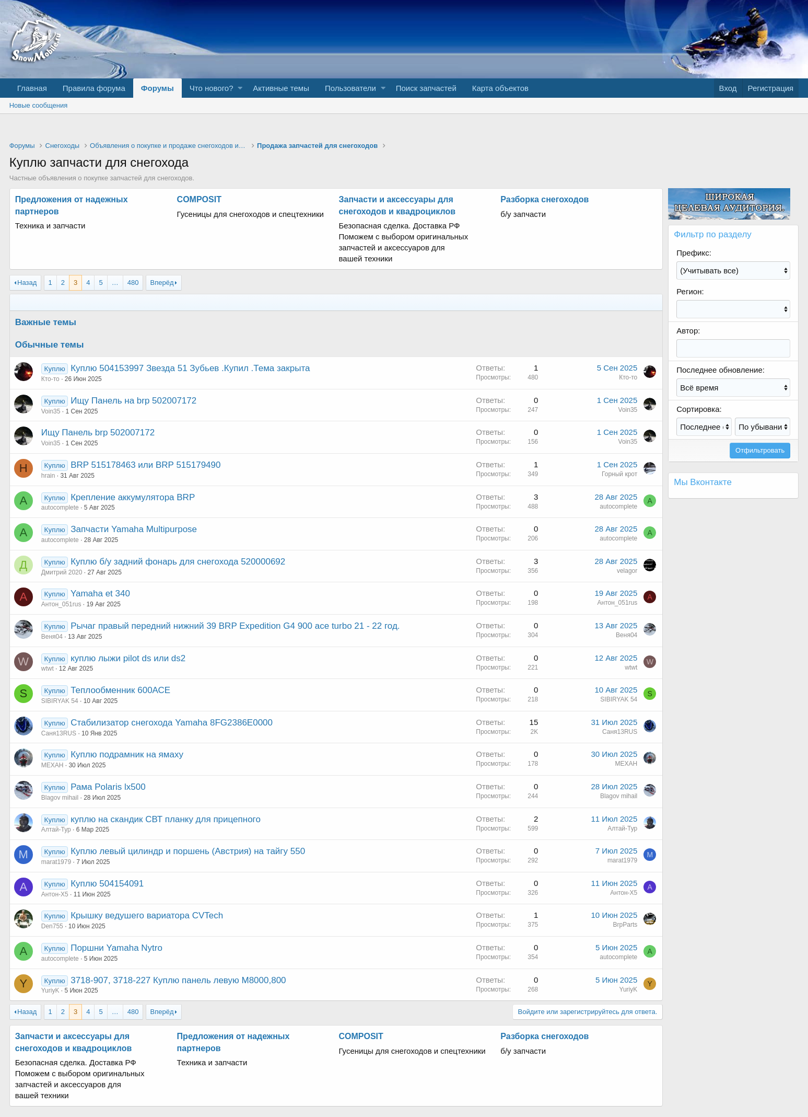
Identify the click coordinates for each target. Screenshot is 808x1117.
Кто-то (50, 379)
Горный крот (619, 474)
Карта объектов (500, 88)
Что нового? (211, 88)
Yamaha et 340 (100, 593)
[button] (240, 88)
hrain (48, 475)
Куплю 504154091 (107, 884)
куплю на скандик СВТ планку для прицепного (166, 819)
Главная (32, 88)
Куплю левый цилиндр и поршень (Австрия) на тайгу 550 (188, 851)
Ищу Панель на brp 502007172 (133, 401)
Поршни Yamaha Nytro (116, 948)
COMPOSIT (199, 199)
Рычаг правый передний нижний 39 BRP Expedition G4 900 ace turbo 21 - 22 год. (235, 626)
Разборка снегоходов (544, 199)
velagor (627, 570)
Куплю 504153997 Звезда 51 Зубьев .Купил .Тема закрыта (190, 368)
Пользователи (350, 88)
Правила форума (94, 88)
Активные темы (281, 88)
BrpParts (625, 924)
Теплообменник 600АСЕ (120, 690)
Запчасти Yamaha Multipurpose (134, 529)
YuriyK (50, 990)
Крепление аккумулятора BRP (133, 497)
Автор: (688, 330)
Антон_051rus (61, 604)
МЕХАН (52, 765)
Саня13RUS (58, 733)
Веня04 (52, 636)
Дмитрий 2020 (62, 572)
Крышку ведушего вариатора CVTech (147, 915)
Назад (27, 282)
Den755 (52, 926)
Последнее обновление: (720, 369)
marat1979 (56, 862)
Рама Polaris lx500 (108, 787)
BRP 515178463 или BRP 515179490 (145, 465)
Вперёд (162, 282)
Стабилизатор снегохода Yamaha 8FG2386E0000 (172, 723)
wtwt (47, 668)
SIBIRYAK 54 (59, 701)
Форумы (157, 88)
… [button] (115, 282)
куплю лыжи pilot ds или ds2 (128, 658)
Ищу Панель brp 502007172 (98, 432)
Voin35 (51, 411)
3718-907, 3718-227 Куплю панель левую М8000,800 (178, 980)
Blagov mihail (59, 797)
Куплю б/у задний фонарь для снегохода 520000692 (178, 562)
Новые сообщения (38, 105)
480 (133, 282)
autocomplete (60, 507)
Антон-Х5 (54, 894)
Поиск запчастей (426, 88)
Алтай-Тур (56, 829)
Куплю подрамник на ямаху (127, 754)
